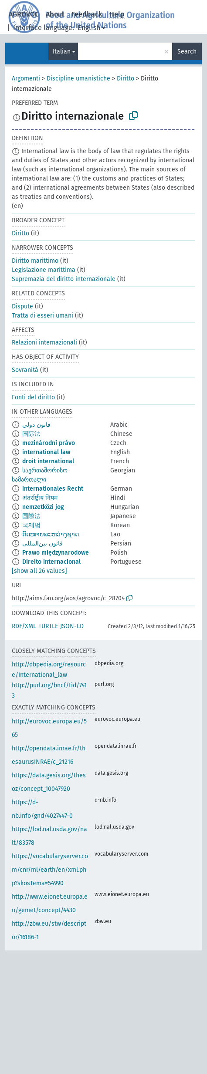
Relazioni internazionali (44, 342)
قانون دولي (36, 424)
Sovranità (25, 370)
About (55, 14)
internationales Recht (52, 488)
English (89, 27)
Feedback (86, 14)
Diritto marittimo (35, 260)
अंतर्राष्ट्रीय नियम (40, 498)
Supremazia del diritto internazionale (63, 279)
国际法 (31, 434)
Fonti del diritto (33, 397)
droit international (48, 461)
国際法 (31, 516)
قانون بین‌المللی (42, 543)
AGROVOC (24, 14)
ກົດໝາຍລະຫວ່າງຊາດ (50, 534)
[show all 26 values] (39, 571)
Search (187, 51)
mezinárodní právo (48, 443)
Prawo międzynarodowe (55, 552)
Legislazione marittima (43, 270)
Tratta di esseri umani (42, 315)
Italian (62, 51)
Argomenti (26, 78)
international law (46, 452)
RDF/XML (24, 626)
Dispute (22, 306)
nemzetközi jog (43, 507)
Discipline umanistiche (78, 78)
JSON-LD (72, 626)
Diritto (125, 78)
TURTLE (48, 626)
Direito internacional (51, 561)
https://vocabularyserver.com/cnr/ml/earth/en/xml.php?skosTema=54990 (50, 870)
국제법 (31, 525)
